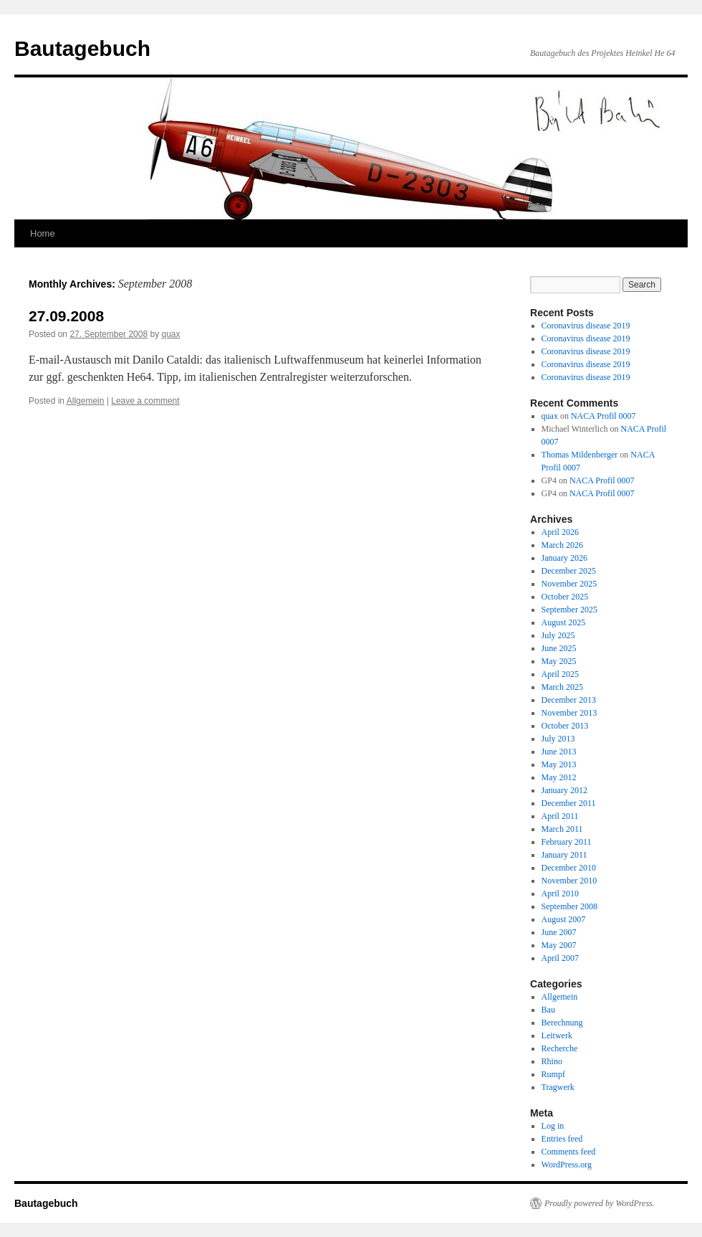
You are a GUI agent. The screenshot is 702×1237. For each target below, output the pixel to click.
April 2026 (560, 532)
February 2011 (567, 842)
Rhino (552, 1061)
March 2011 (562, 829)
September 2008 (569, 906)
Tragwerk (558, 1087)
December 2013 (569, 700)
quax (171, 334)
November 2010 (569, 881)
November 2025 (569, 584)
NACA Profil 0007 (603, 416)
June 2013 (559, 752)
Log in (553, 1126)
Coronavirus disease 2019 (586, 326)
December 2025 (569, 571)
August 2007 (564, 919)
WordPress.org (567, 1165)
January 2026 (564, 558)
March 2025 (562, 687)
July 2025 (558, 635)
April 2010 (560, 893)
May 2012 (559, 777)
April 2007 (560, 958)
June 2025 (559, 648)
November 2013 (569, 713)
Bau (548, 1010)
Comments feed (569, 1152)
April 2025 (560, 674)
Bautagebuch (82, 48)
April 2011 (560, 816)
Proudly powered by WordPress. (599, 1203)
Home (42, 233)
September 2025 (569, 610)
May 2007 (559, 945)
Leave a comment (145, 401)
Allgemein (86, 401)
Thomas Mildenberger (580, 455)
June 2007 (559, 932)
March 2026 (562, 545)
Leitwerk (557, 1035)
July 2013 (558, 739)
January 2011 (564, 855)
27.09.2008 (66, 316)
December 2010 (569, 868)
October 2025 (565, 597)
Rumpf (553, 1074)
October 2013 (565, 726)
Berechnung (562, 1023)
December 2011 (569, 803)
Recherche (560, 1048)
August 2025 (564, 622)
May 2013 (559, 764)
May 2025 (559, 661)
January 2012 (564, 790)
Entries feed (562, 1139)
